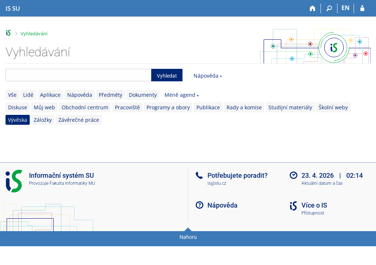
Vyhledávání (34, 33)
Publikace (208, 107)
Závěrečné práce (78, 119)
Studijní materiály (290, 107)
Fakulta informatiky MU (72, 183)
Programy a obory (168, 107)
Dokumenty (143, 94)
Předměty (110, 94)
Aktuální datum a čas (322, 183)
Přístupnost (312, 213)
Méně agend (179, 94)
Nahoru (188, 237)
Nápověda (206, 75)
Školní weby (333, 107)
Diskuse (17, 107)
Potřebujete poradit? (237, 175)
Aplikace (50, 94)
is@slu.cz (216, 183)
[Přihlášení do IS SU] (362, 8)
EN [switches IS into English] (345, 8)
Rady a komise (244, 107)
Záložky (43, 119)
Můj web (44, 107)
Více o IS (314, 205)
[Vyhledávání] (329, 8)
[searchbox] (78, 75)
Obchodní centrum (85, 107)
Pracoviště (127, 107)
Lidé (28, 94)
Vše (12, 94)
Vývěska (17, 119)
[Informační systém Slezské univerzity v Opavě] (13, 8)
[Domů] (312, 8)
